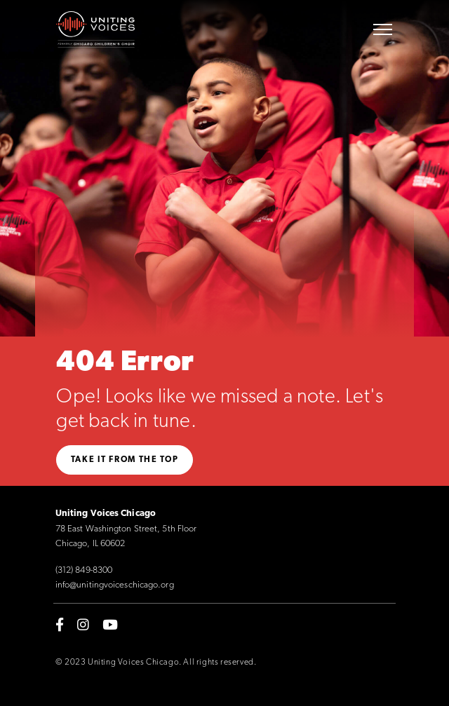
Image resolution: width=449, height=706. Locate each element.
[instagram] (83, 624)
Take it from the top (125, 460)
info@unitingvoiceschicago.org (114, 585)
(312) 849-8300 (83, 570)
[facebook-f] (59, 624)
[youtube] (110, 624)
